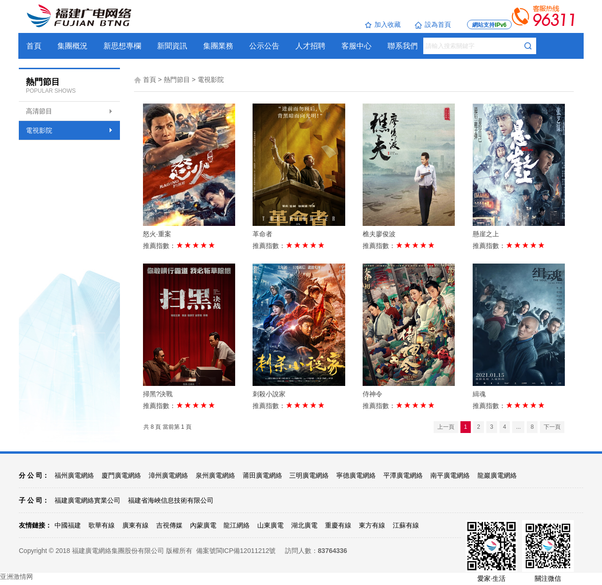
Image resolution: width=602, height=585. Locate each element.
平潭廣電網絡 (403, 475)
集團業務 (219, 46)
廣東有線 (135, 525)
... (518, 427)
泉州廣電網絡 (215, 475)
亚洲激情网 (16, 576)
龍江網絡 (236, 525)
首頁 (34, 46)
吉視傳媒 (169, 525)
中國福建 (68, 525)
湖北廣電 (304, 525)
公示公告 (265, 46)
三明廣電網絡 (309, 475)
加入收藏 (383, 24)
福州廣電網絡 (74, 475)
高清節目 (39, 111)
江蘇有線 (406, 525)
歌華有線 (101, 525)
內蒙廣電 (203, 525)
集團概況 (73, 46)
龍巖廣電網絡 (497, 475)
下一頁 (552, 427)
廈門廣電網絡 (121, 475)
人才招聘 (311, 46)
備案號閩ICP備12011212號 (236, 550)
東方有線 (372, 525)
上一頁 (445, 427)
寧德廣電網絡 (356, 475)
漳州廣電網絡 (168, 475)
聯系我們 (403, 46)
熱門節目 (177, 79)
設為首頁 (433, 25)
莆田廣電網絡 (262, 475)
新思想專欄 (123, 46)
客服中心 (357, 46)
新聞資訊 (173, 46)
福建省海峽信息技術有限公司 (171, 500)
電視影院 (39, 130)
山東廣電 (270, 525)
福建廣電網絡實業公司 (87, 500)
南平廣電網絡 (450, 475)
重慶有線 (338, 525)
